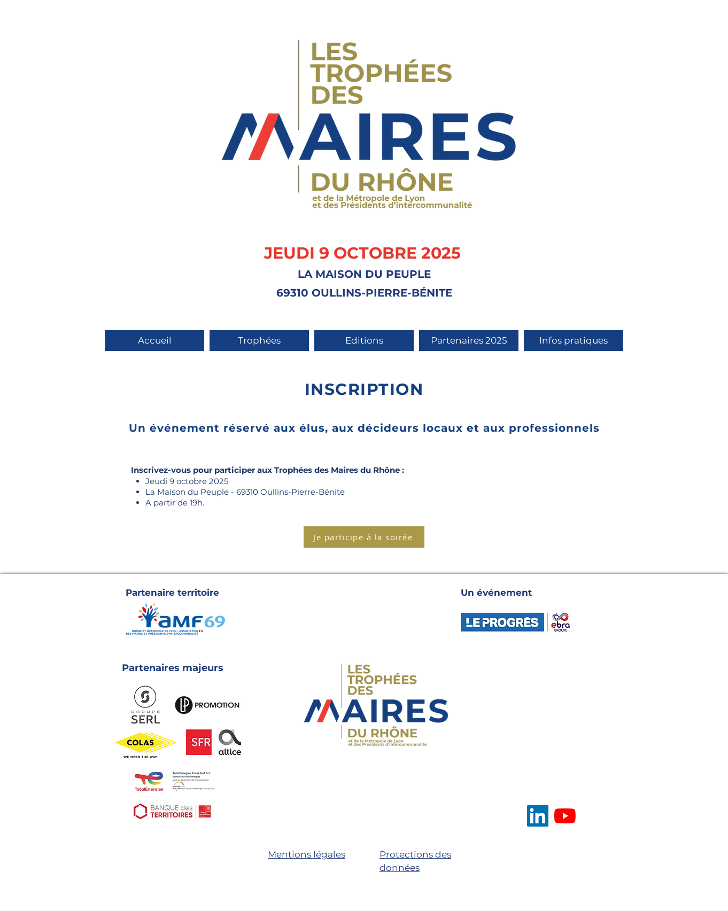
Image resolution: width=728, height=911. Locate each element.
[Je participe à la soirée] (364, 537)
